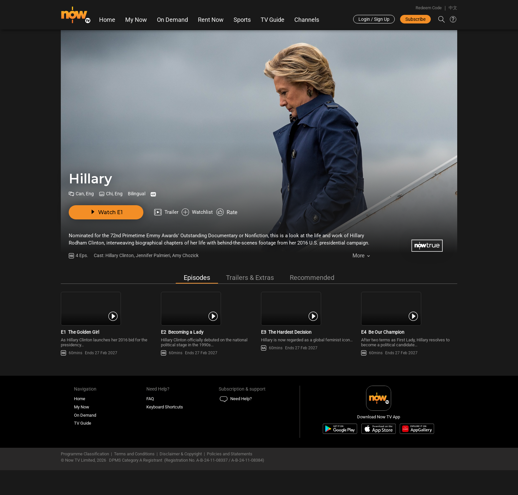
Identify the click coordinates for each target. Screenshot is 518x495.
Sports (242, 20)
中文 (453, 7)
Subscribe (415, 19)
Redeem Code (429, 7)
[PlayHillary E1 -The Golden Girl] (109, 319)
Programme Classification (85, 475)
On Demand (172, 20)
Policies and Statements (229, 475)
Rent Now (211, 20)
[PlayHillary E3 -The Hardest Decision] (309, 319)
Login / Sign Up (373, 19)
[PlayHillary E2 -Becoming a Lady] (209, 319)
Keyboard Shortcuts (164, 428)
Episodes (197, 278)
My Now (136, 20)
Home (107, 20)
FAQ (150, 420)
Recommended (312, 278)
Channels (306, 20)
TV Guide (272, 20)
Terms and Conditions (134, 475)
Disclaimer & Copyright (181, 475)
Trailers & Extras (250, 278)
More (358, 257)
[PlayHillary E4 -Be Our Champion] (409, 319)
